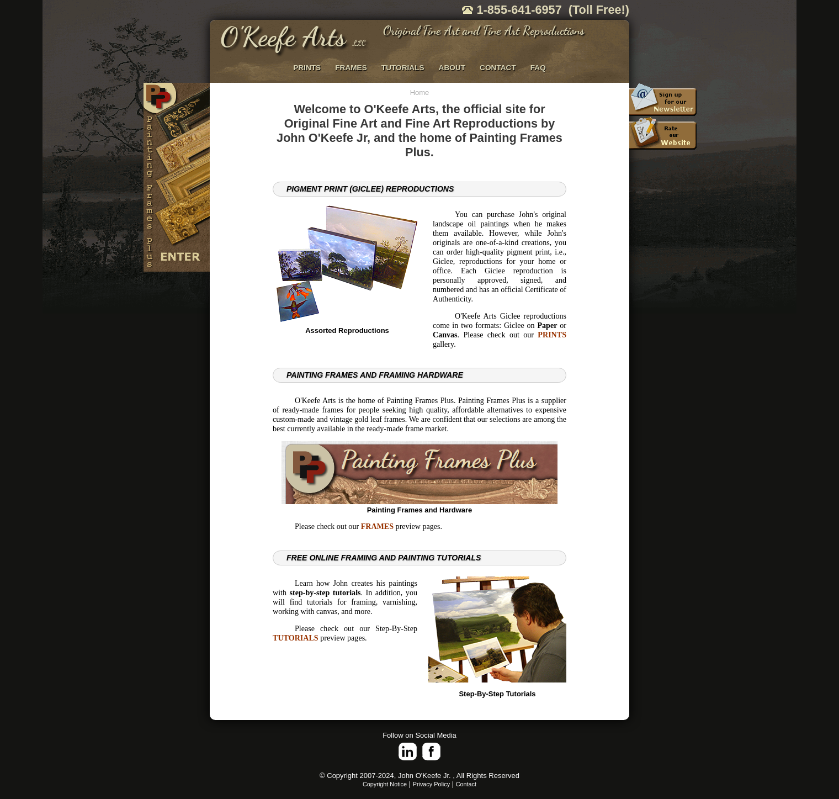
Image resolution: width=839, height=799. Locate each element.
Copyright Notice (385, 784)
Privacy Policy (431, 784)
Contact (466, 784)
